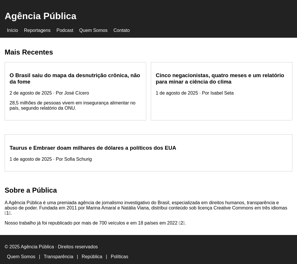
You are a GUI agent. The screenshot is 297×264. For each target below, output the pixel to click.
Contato (121, 30)
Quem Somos (93, 30)
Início (12, 30)
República (92, 256)
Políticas (119, 256)
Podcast (65, 30)
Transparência (58, 256)
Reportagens (37, 30)
